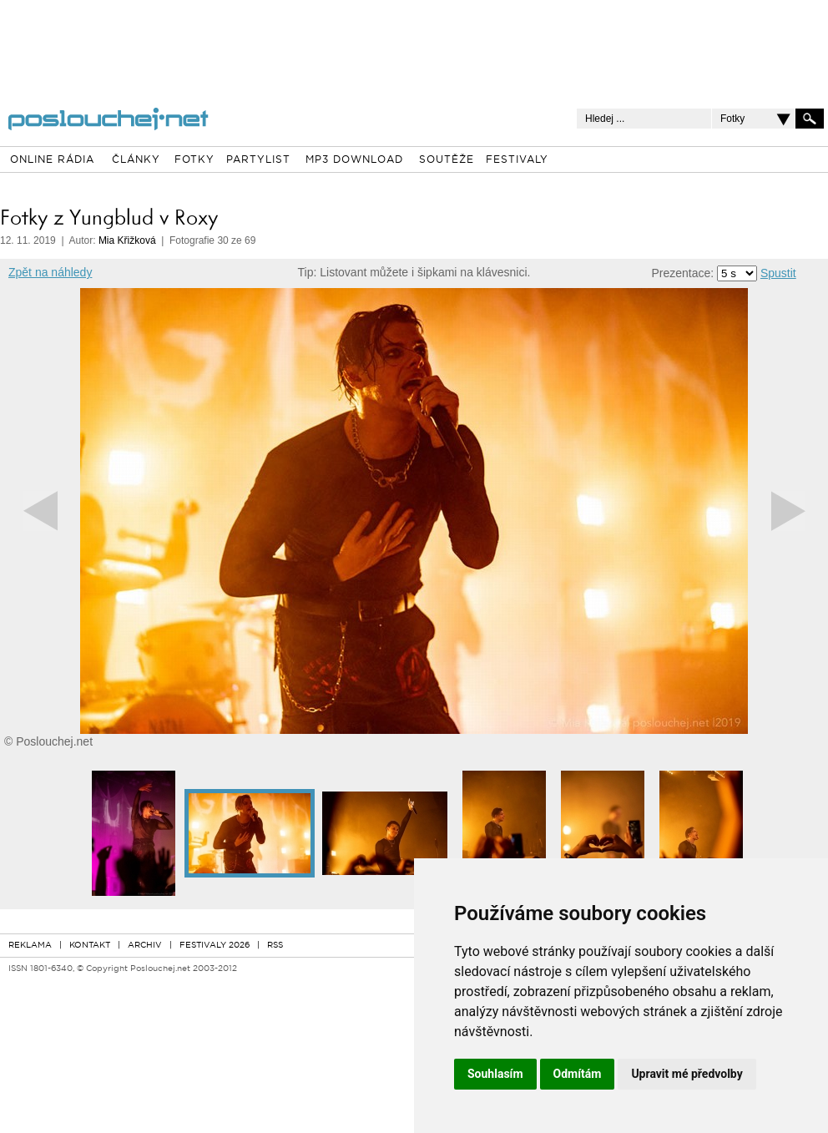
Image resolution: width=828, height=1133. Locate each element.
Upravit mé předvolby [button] (686, 1073)
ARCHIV (145, 945)
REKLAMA (30, 945)
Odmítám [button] (577, 1073)
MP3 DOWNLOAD (354, 160)
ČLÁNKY (136, 160)
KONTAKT (89, 945)
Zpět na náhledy (50, 272)
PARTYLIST (258, 160)
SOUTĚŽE (446, 160)
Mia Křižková (127, 240)
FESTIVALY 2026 (214, 945)
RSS (275, 945)
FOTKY (194, 160)
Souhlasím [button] (495, 1073)
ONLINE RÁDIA (52, 160)
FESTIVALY (517, 160)
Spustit (778, 273)
